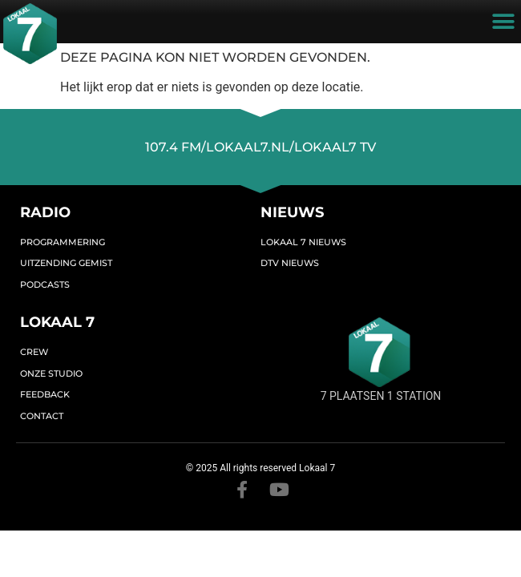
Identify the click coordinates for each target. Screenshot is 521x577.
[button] (503, 22)
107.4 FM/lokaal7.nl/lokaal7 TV (260, 147)
